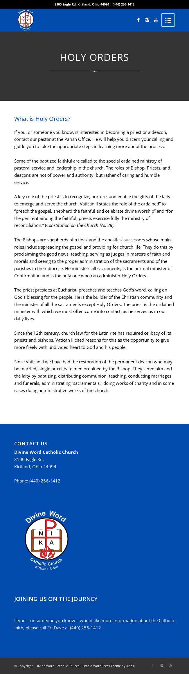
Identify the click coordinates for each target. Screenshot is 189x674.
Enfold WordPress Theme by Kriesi (108, 666)
